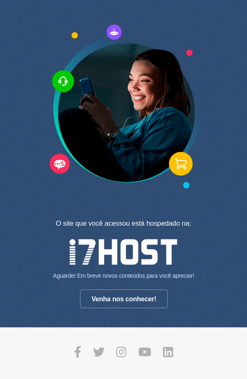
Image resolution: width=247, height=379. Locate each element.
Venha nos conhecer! (123, 299)
